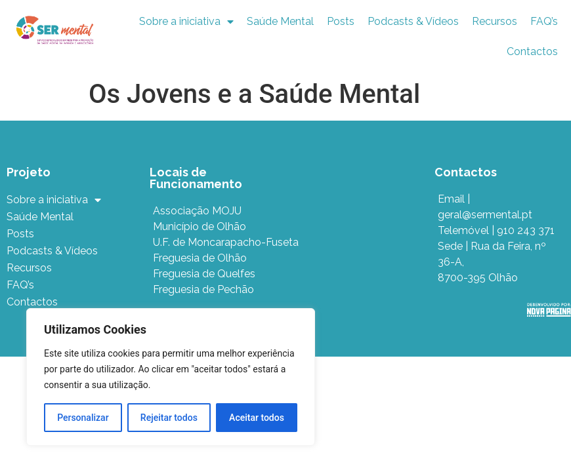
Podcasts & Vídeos (413, 21)
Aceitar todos (256, 417)
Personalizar (82, 417)
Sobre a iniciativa (186, 21)
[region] (170, 377)
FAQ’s (544, 21)
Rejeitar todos (169, 417)
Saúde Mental (280, 21)
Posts (340, 21)
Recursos (494, 21)
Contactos (532, 51)
